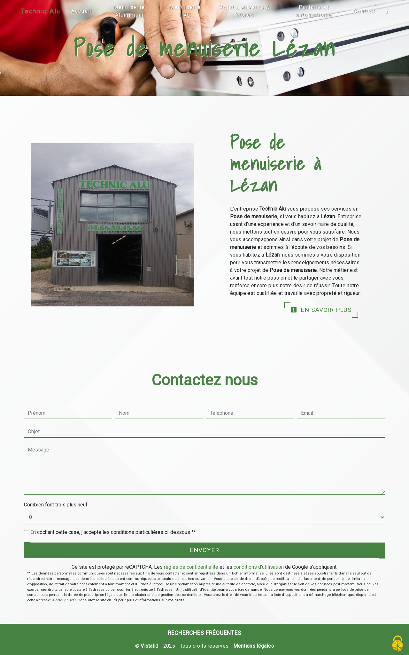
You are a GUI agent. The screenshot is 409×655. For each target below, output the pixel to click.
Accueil (81, 11)
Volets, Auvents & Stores (245, 11)
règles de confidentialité (191, 567)
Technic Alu (40, 11)
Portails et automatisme (314, 11)
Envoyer (204, 550)
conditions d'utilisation (259, 567)
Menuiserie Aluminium (129, 11)
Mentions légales (253, 646)
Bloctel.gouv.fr (63, 600)
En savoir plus (321, 309)
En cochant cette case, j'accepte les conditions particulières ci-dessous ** (113, 532)
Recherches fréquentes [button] (205, 633)
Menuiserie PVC (185, 11)
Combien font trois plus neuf (56, 505)
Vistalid (149, 646)
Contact (364, 11)
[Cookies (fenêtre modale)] (398, 644)
